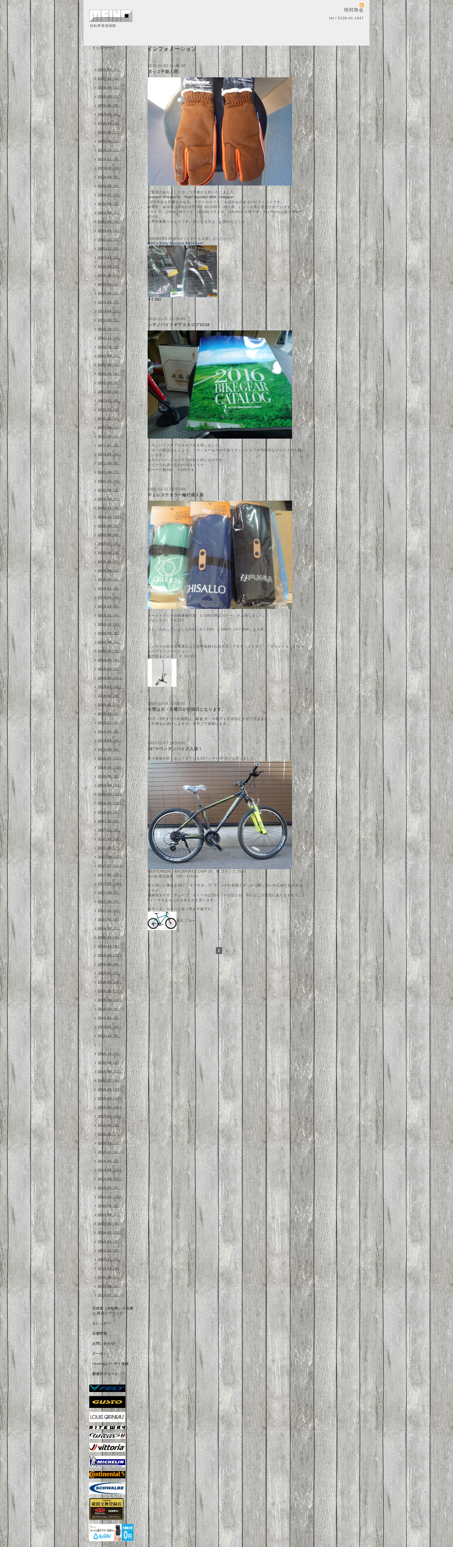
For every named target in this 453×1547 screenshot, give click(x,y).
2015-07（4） (109, 1080)
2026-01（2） (109, 69)
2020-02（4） (109, 588)
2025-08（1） (109, 96)
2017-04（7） (109, 892)
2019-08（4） (109, 642)
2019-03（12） (110, 687)
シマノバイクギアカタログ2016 (179, 324)
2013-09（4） (109, 1277)
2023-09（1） (109, 266)
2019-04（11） (110, 678)
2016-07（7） (109, 973)
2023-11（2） (109, 248)
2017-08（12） (110, 856)
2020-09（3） (109, 525)
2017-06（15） (110, 874)
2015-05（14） (110, 1098)
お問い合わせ (103, 1344)
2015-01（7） (109, 1134)
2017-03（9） (109, 901)
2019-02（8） (109, 695)
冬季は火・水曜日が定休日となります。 (187, 709)
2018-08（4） (109, 749)
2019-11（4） (109, 615)
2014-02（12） (110, 1232)
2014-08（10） (110, 1179)
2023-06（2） (109, 293)
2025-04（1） (109, 123)
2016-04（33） (110, 1000)
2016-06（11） (110, 982)
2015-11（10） (110, 1044)
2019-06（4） (109, 660)
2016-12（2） (109, 928)
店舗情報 (99, 1333)
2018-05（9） (109, 776)
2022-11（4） (109, 338)
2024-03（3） (109, 221)
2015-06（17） (110, 1089)
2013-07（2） (109, 1295)
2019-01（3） (109, 704)
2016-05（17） (110, 991)
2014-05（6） (109, 1205)
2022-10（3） (109, 347)
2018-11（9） (109, 722)
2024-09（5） (109, 177)
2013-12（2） (109, 1250)
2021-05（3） (109, 463)
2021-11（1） (109, 409)
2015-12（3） (109, 1035)
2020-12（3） (109, 499)
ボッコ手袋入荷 (163, 71)
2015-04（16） (110, 1107)
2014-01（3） (109, 1241)
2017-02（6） (109, 910)
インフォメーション (109, 58)
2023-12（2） (109, 239)
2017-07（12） (110, 865)
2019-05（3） (109, 669)
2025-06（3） (109, 105)
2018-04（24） (110, 785)
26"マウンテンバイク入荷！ (175, 749)
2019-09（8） (109, 633)
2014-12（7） (109, 1143)
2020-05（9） (109, 561)
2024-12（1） (109, 150)
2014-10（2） (109, 1161)
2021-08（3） (109, 436)
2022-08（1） (109, 364)
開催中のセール (105, 1374)
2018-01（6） (109, 812)
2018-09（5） (109, 740)
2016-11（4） (109, 937)
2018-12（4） (109, 713)
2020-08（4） (109, 534)
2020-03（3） (109, 579)
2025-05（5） (109, 114)
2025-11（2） (109, 78)
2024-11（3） (109, 159)
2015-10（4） (109, 1053)
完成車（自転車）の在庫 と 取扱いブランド (112, 1310)
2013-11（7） (109, 1259)
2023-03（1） (109, 320)
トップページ (103, 48)
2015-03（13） (110, 1116)
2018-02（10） (110, 803)
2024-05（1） (109, 212)
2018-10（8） (109, 731)
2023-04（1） (109, 311)
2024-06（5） (109, 203)
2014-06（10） (110, 1196)
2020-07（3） (109, 543)
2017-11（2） (109, 830)
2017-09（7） (109, 848)
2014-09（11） (110, 1170)
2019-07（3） (109, 651)
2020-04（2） (109, 570)
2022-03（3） (109, 391)
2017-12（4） (109, 821)
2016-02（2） (109, 1018)
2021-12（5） (109, 400)
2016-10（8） (109, 946)
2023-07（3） (109, 284)
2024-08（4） (109, 186)
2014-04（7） (109, 1214)
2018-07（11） (110, 758)
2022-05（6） (109, 373)
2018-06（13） (110, 767)
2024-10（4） (109, 168)
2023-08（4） (109, 275)
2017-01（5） (109, 919)
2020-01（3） (109, 597)
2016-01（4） (109, 1026)
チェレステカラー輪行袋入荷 (176, 495)
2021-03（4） (109, 481)
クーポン (99, 1354)
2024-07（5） (109, 195)
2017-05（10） (110, 883)
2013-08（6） (109, 1286)
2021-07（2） (109, 445)
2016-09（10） (110, 955)
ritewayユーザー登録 (110, 1364)
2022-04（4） (109, 382)
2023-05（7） (109, 302)
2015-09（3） (109, 1062)
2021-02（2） (109, 490)
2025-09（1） (109, 87)
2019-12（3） (109, 606)
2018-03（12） (110, 794)
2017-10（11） (110, 839)
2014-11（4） (109, 1152)
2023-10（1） (109, 257)
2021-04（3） (109, 472)
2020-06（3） (109, 552)
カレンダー (101, 1323)
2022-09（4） (109, 356)
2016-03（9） (109, 1009)
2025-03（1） (109, 132)
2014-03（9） (109, 1223)
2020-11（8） (109, 508)
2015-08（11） (110, 1071)
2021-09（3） (109, 427)
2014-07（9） (109, 1187)
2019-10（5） (109, 624)
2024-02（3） (109, 230)
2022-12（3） (109, 329)
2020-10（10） (110, 517)
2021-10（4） (109, 418)
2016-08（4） (109, 964)
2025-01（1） (109, 141)
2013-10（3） (109, 1268)
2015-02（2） (109, 1125)
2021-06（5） (109, 454)
